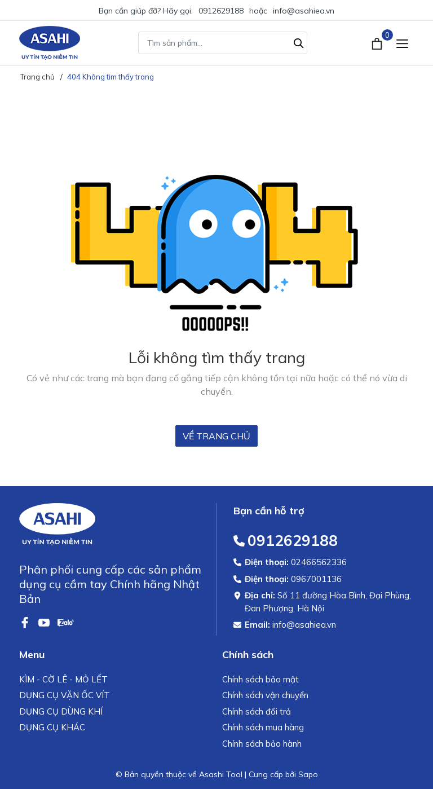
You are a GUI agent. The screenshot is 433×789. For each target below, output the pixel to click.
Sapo (308, 774)
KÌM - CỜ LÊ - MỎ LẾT (63, 679)
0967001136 (316, 579)
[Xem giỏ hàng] (378, 43)
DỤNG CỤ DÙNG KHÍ (61, 711)
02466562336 (319, 562)
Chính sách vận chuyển (265, 695)
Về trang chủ (216, 436)
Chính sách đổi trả (256, 711)
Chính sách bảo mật (260, 679)
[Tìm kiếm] (298, 41)
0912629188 (221, 11)
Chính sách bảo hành (262, 743)
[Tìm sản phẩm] (222, 43)
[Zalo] (66, 621)
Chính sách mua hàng (263, 727)
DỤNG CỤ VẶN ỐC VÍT (64, 695)
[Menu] (402, 43)
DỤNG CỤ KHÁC (52, 727)
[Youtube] (45, 621)
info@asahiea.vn (303, 11)
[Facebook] (26, 621)
